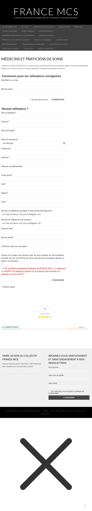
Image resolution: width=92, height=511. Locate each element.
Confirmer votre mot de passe (14, 246)
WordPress (34, 411)
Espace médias (28, 31)
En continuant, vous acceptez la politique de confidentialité (66, 392)
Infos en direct (46, 31)
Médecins (79, 27)
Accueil (25, 27)
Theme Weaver (66, 411)
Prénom (5, 122)
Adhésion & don (46, 35)
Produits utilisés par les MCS (15, 40)
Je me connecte (9, 27)
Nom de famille (8, 131)
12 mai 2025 (28, 48)
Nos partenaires (9, 44)
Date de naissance (9, 139)
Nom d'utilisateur (8, 113)
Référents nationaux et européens (18, 35)
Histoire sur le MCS (59, 44)
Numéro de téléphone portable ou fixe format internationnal (26, 211)
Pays (3, 202)
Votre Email (52, 383)
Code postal (6, 175)
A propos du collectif (43, 27)
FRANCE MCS (46, 11)
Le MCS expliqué (9, 31)
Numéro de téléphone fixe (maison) (16, 220)
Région (4, 193)
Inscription (64, 27)
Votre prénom (53, 367)
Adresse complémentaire (11, 166)
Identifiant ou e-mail (9, 80)
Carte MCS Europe (10, 48)
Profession (6, 149)
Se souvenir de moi (39, 100)
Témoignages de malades (33, 44)
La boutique (62, 40)
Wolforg (45, 413)
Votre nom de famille (56, 375)
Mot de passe (7, 89)
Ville (3, 184)
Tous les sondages (43, 40)
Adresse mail (7, 229)
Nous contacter (45, 48)
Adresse (5, 157)
